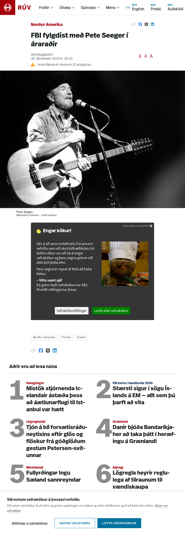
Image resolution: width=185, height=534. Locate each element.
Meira (110, 7)
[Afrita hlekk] (134, 24)
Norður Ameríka (47, 25)
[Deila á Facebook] (140, 24)
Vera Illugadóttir (42, 55)
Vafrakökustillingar (72, 310)
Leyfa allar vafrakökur (111, 310)
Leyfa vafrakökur (119, 523)
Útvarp (64, 7)
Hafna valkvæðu (74, 523)
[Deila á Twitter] (146, 24)
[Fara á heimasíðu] (19, 7)
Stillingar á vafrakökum (30, 523)
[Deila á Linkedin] (152, 24)
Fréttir (44, 7)
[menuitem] (46, 7)
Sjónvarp (88, 7)
